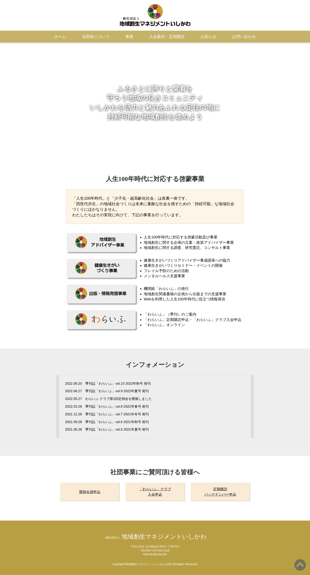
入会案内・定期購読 (167, 36)
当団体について (96, 36)
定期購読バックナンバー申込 (220, 491)
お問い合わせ (244, 36)
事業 (129, 36)
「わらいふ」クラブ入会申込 (155, 491)
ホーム (60, 36)
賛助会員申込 (89, 492)
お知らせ (208, 36)
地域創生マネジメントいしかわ (155, 536)
